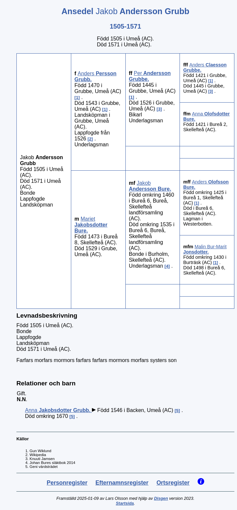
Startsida (125, 503)
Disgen (161, 498)
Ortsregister (173, 482)
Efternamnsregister (122, 482)
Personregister (67, 482)
